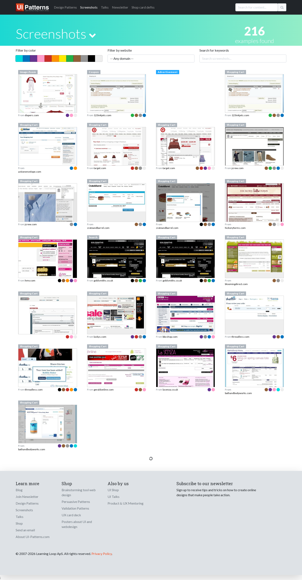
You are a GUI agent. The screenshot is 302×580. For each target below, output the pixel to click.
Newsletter (120, 7)
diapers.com (32, 115)
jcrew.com (238, 168)
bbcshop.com (170, 336)
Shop (19, 523)
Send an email (25, 530)
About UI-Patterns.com (32, 537)
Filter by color (26, 50)
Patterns (65, 7)
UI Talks (113, 497)
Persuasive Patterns (76, 502)
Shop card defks (143, 7)
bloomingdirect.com (236, 284)
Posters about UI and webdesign (77, 524)
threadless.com (240, 336)
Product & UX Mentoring (125, 503)
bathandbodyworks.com (238, 393)
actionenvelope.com (29, 171)
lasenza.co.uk (170, 389)
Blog (19, 490)
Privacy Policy (101, 554)
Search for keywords (214, 50)
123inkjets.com (102, 115)
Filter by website (120, 50)
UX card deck (71, 515)
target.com (100, 168)
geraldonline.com (104, 389)
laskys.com (100, 336)
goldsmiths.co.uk (103, 280)
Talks (105, 7)
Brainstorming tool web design (79, 492)
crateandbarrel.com (98, 227)
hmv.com (30, 280)
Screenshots (89, 7)
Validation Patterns (75, 508)
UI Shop (113, 490)
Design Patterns (27, 503)
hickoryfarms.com (235, 227)
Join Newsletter (27, 497)
